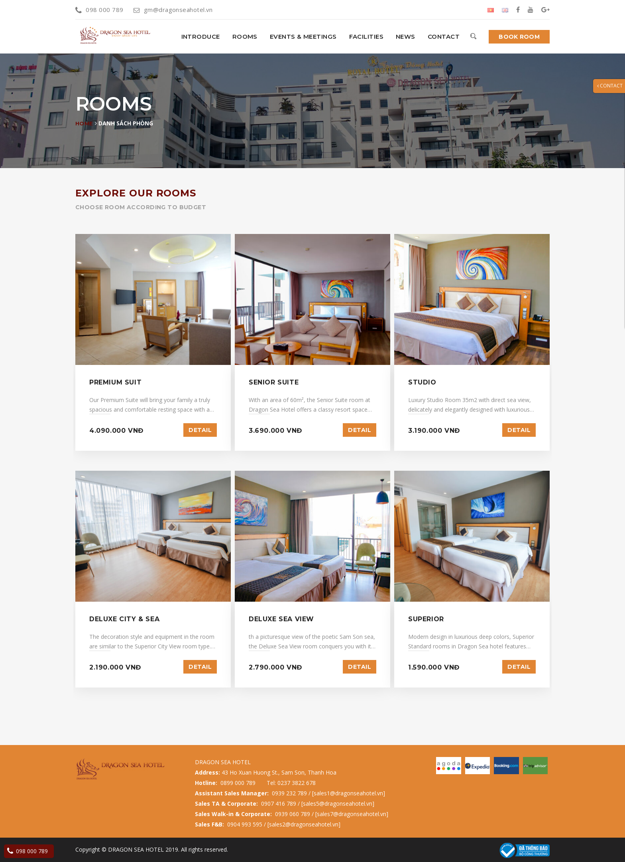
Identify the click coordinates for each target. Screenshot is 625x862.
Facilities (366, 36)
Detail (200, 430)
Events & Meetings (303, 36)
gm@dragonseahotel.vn (173, 10)
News (405, 36)
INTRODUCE (200, 36)
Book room (519, 36)
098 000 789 (99, 10)
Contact (444, 36)
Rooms (244, 36)
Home (84, 123)
